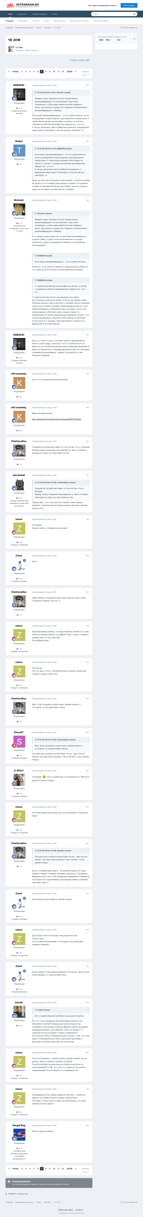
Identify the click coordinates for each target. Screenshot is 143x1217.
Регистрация (129, 5)
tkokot (19, 141)
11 (58, 72)
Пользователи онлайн (79, 21)
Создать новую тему (80, 60)
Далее (69, 72)
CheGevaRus (18, 441)
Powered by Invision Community (71, 1213)
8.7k (19, 223)
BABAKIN (18, 85)
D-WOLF (19, 770)
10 (54, 72)
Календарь (23, 21)
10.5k (19, 498)
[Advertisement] (116, 72)
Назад (15, 72)
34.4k (19, 1026)
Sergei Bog (18, 1125)
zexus (18, 519)
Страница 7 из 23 (85, 73)
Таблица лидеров (101, 21)
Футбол (34, 50)
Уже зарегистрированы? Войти (103, 5)
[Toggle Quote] (36, 92)
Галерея (35, 21)
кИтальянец (18, 373)
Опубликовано (44, 85)
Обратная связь (65, 1210)
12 (63, 72)
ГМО (21, 47)
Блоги (46, 21)
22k (19, 164)
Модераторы (59, 21)
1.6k (19, 793)
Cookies (79, 1210)
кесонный (19, 475)
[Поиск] (105, 14)
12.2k (19, 108)
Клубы (54, 14)
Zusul (19, 555)
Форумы (10, 21)
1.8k (19, 755)
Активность (22, 14)
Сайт (10, 15)
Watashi (19, 200)
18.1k (19, 397)
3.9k (19, 542)
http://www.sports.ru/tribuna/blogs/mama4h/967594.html (56, 419)
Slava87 (19, 732)
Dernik (19, 1002)
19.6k (19, 579)
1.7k (19, 464)
